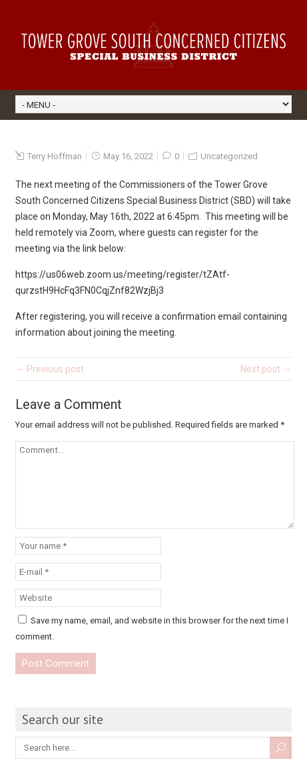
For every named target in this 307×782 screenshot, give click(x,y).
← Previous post (49, 369)
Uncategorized (229, 156)
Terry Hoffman (54, 156)
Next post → (266, 369)
